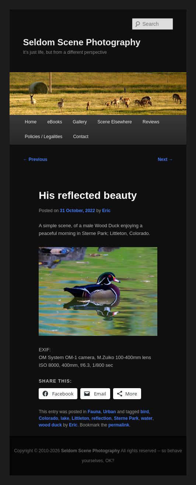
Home (30, 121)
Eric (106, 210)
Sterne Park (126, 418)
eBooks (54, 121)
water (147, 418)
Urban (109, 411)
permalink (118, 425)
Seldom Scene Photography (81, 42)
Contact (80, 136)
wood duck (50, 425)
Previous (35, 159)
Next (165, 159)
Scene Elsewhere (115, 121)
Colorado (48, 418)
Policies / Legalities (43, 136)
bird (144, 411)
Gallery (80, 121)
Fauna (94, 411)
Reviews (151, 121)
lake (65, 418)
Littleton (80, 418)
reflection (102, 418)
